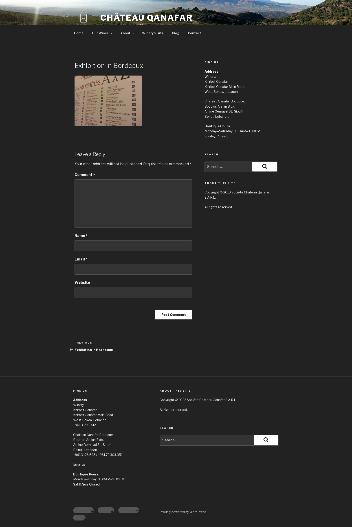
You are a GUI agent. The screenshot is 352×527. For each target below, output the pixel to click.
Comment (85, 175)
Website (82, 282)
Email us (79, 464)
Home (79, 33)
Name (81, 236)
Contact (194, 33)
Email (81, 259)
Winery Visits (152, 33)
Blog (175, 33)
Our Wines (102, 33)
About (127, 33)
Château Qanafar (146, 18)
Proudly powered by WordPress (183, 512)
